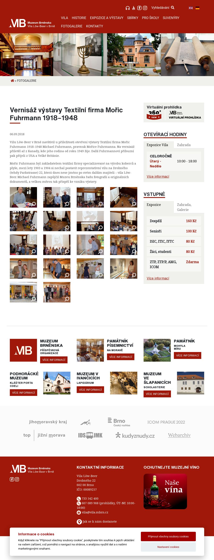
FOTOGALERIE (71, 26)
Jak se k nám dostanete (100, 521)
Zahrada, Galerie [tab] (184, 207)
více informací (53, 360)
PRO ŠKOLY (150, 18)
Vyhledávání (162, 8)
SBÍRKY (132, 18)
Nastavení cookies (168, 547)
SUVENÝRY (171, 18)
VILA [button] (64, 18)
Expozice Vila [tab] (157, 145)
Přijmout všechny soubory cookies (168, 536)
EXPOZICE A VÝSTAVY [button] (107, 18)
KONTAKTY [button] (94, 26)
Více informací (158, 176)
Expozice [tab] (154, 204)
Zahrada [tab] (184, 145)
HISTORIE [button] (79, 18)
